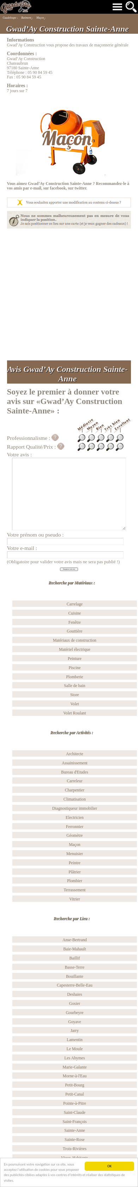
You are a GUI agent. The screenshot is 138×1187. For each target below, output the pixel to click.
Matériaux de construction (74, 640)
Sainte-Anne (74, 1130)
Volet (74, 704)
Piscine (75, 668)
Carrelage (75, 604)
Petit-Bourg (74, 1085)
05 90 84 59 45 (40, 72)
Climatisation (75, 799)
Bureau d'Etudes (74, 772)
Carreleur (74, 781)
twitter (80, 188)
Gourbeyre (74, 1012)
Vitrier (74, 899)
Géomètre (74, 835)
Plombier (74, 881)
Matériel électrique (74, 649)
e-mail (35, 188)
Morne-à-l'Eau (75, 1076)
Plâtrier (74, 872)
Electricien (75, 817)
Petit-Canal (74, 1094)
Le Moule (74, 1049)
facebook (58, 188)
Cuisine (74, 613)
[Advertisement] (66, 294)
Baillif (74, 958)
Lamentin (75, 1040)
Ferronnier (74, 827)
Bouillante (74, 976)
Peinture (75, 658)
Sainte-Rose (75, 1139)
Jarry (75, 1030)
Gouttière (74, 631)
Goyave (74, 1022)
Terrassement (74, 890)
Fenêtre (74, 622)
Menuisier (74, 854)
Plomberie (74, 677)
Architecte (74, 754)
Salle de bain (74, 686)
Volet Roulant (74, 713)
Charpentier (74, 790)
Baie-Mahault (74, 949)
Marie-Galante (74, 1067)
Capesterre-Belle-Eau (74, 985)
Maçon (74, 844)
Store (74, 695)
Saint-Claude (74, 1112)
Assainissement (75, 763)
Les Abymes (74, 1058)
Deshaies (74, 994)
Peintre (74, 863)
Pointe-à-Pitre (74, 1103)
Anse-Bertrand (74, 940)
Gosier (74, 1003)
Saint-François (74, 1121)
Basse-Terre (75, 967)
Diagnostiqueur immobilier (74, 808)
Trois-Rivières (74, 1149)
